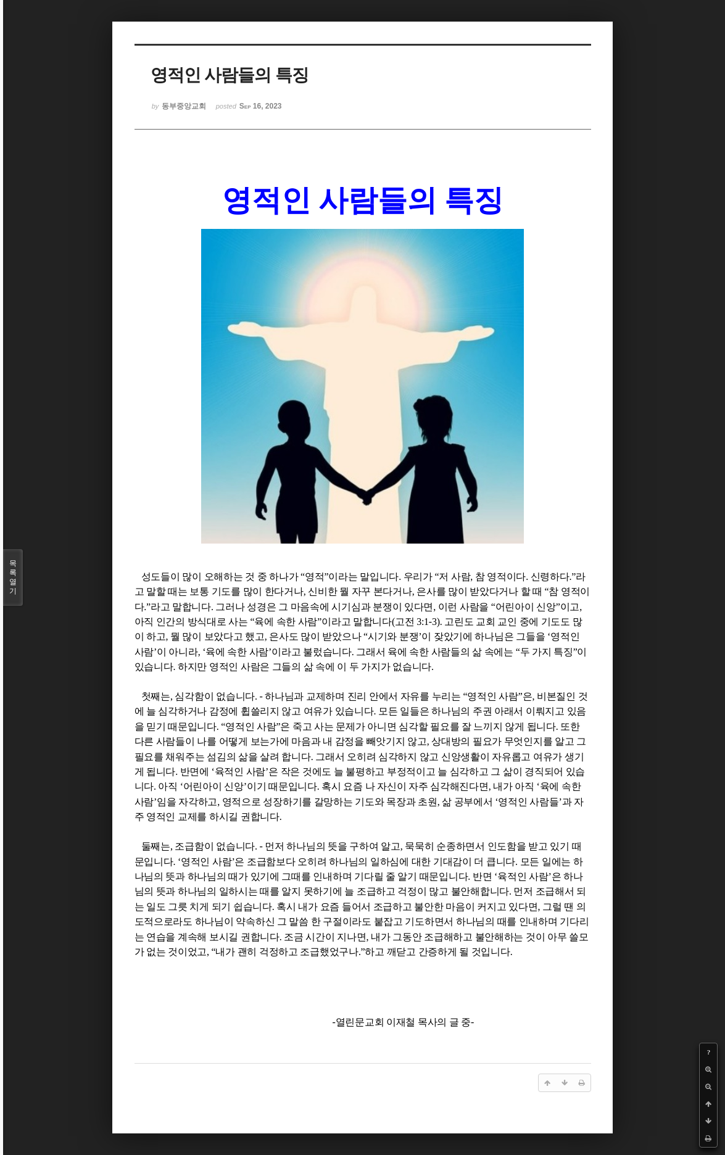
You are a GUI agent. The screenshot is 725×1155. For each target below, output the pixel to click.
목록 (13, 577)
